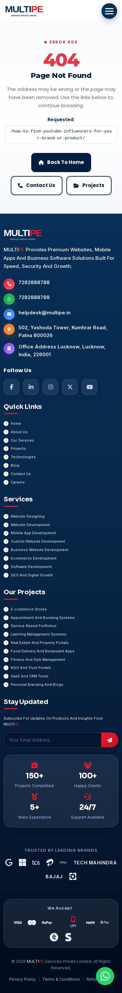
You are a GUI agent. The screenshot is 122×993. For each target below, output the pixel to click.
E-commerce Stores (29, 609)
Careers (18, 482)
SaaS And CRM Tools (29, 676)
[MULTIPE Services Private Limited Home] (23, 11)
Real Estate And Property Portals (40, 642)
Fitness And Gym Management (38, 659)
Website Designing (28, 516)
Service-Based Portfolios (34, 625)
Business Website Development (39, 549)
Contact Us (21, 473)
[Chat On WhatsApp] (105, 976)
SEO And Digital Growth (32, 575)
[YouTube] (89, 387)
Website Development (30, 524)
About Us (19, 432)
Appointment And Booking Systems (43, 617)
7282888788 (34, 282)
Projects (18, 448)
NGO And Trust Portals (31, 667)
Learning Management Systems (38, 634)
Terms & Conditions (61, 979)
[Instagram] (50, 387)
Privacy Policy (22, 979)
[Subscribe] (109, 740)
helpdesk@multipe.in (45, 312)
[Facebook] (11, 387)
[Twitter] (70, 387)
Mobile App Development (33, 533)
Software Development (31, 566)
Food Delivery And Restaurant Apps (43, 651)
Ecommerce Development (34, 558)
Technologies (23, 457)
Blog (15, 465)
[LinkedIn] (31, 387)
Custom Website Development (38, 541)
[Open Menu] (109, 11)
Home (16, 423)
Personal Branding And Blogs (37, 684)
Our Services (22, 440)
